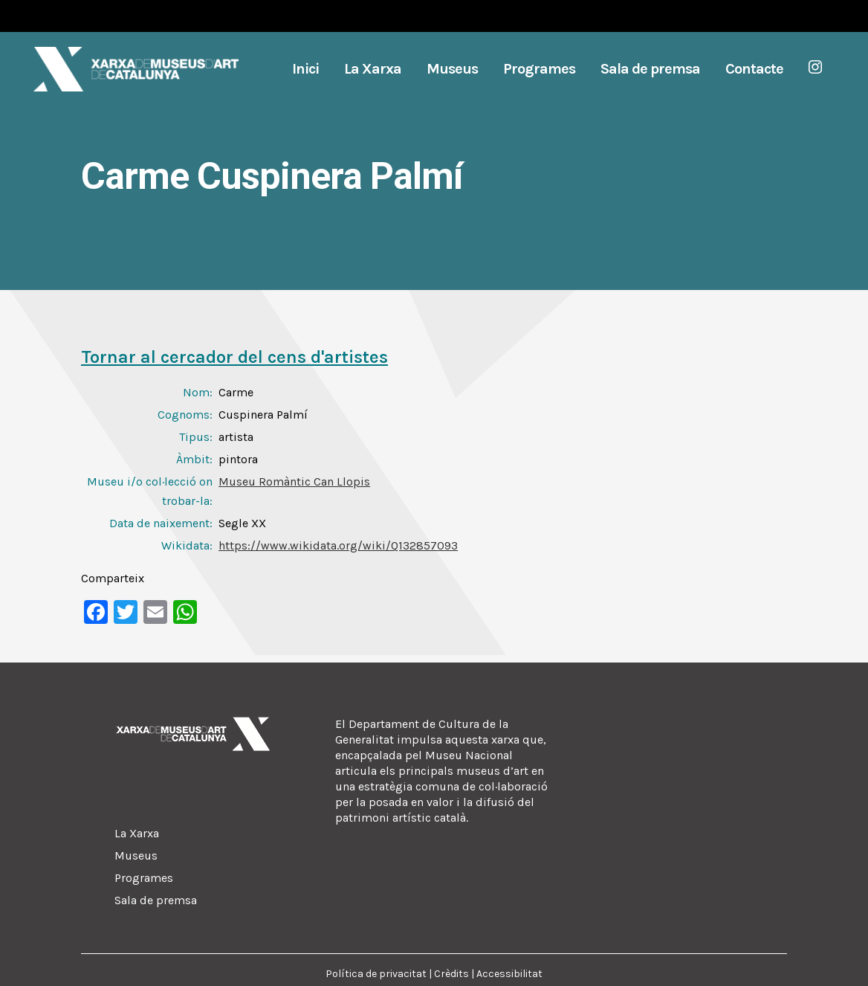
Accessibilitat (509, 973)
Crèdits (451, 973)
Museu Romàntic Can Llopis (294, 481)
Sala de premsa (155, 900)
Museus (136, 855)
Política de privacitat (376, 973)
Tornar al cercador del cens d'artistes (234, 357)
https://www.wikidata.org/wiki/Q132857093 (338, 545)
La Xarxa (136, 833)
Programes (143, 878)
